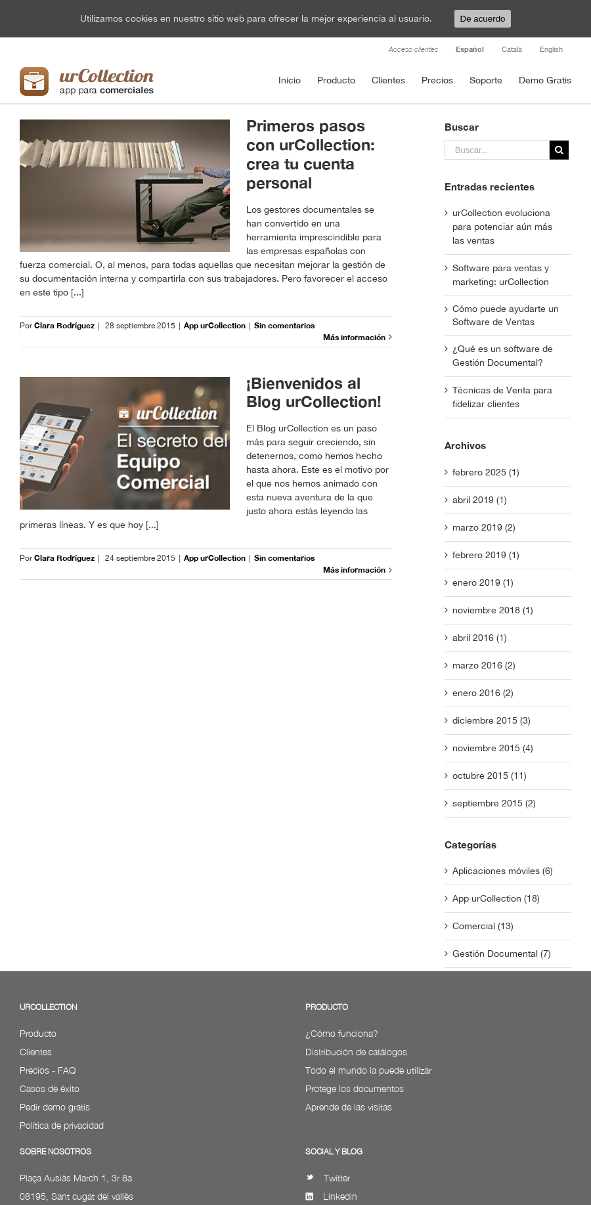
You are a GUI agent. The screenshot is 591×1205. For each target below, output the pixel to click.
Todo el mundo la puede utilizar (368, 1070)
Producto (38, 1033)
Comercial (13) (483, 926)
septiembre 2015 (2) (494, 803)
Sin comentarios (284, 325)
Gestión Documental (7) (501, 953)
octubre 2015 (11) (489, 775)
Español (470, 49)
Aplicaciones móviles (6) (502, 870)
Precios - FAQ (48, 1070)
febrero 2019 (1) (485, 555)
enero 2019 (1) (483, 582)
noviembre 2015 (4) (492, 748)
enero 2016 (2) (483, 693)
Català (512, 49)
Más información (354, 337)
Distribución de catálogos (356, 1051)
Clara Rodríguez (64, 325)
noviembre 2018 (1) (492, 610)
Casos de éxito (49, 1088)
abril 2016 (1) (479, 637)
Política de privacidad (62, 1125)
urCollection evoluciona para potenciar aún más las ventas (502, 227)
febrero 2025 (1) (485, 472)
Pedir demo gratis (55, 1106)
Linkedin (331, 1196)
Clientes (36, 1051)
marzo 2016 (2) (483, 665)
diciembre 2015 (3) (491, 720)
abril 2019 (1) (479, 499)
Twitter (327, 1177)
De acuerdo (483, 19)
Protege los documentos (354, 1088)
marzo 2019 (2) (483, 527)
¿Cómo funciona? (341, 1033)
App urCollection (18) (496, 898)
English (551, 49)
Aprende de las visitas (348, 1106)
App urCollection (215, 325)
